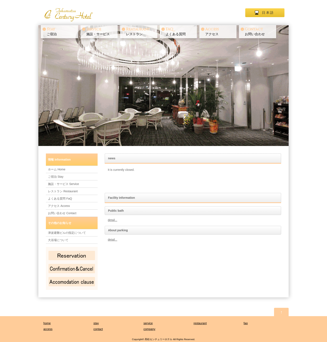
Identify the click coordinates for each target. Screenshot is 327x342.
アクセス (220, 31)
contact (98, 329)
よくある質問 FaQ (60, 198)
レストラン (141, 31)
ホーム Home (56, 169)
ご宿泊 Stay (55, 176)
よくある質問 (181, 31)
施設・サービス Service (63, 184)
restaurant (200, 323)
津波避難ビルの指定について (67, 232)
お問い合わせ (260, 31)
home (47, 323)
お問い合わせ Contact (62, 213)
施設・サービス (101, 31)
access (48, 329)
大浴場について (58, 240)
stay (96, 323)
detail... (112, 220)
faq (246, 323)
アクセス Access (59, 205)
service (148, 323)
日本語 (268, 12)
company (149, 329)
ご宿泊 (62, 31)
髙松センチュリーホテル (158, 339)
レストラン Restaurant (63, 191)
